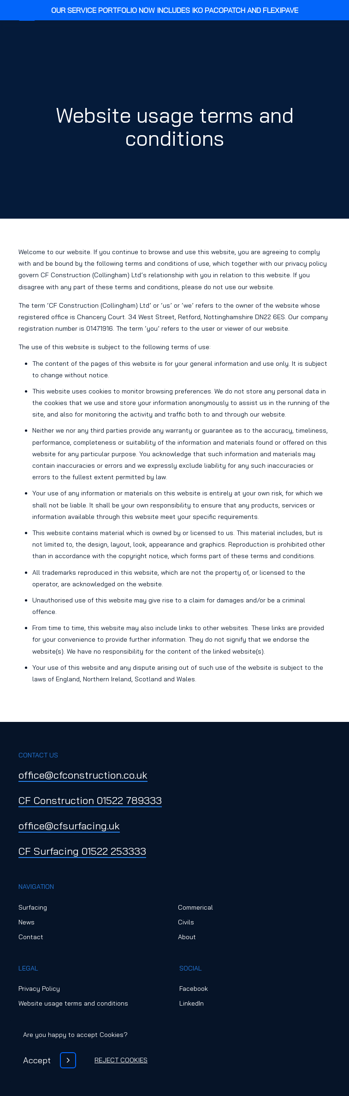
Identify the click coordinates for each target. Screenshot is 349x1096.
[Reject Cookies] (121, 1060)
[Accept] (49, 1060)
